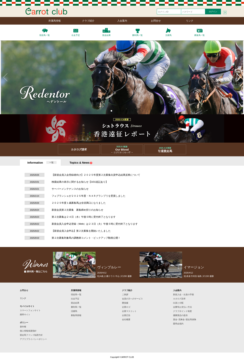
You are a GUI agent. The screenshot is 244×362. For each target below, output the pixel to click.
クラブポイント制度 (182, 311)
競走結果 (75, 303)
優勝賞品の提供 (180, 315)
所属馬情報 (54, 20)
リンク (189, 20)
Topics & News (81, 162)
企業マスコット (129, 311)
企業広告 (126, 315)
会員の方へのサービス (132, 299)
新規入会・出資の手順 (183, 294)
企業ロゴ (126, 307)
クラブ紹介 (88, 20)
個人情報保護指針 (28, 331)
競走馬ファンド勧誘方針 (31, 335)
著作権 (23, 326)
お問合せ (156, 20)
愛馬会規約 (178, 323)
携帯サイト (25, 314)
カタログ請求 (179, 299)
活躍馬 (74, 311)
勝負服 (125, 303)
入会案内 (122, 20)
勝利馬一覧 (76, 307)
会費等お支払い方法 (182, 307)
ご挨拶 (125, 294)
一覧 (51, 162)
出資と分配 (178, 303)
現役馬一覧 (76, 294)
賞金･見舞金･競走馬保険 (184, 319)
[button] (111, 111)
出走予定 (75, 299)
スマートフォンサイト (30, 310)
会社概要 (126, 319)
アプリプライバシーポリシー (33, 339)
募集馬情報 (76, 315)
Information (35, 162)
